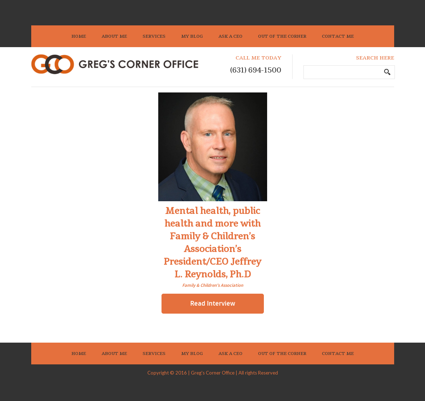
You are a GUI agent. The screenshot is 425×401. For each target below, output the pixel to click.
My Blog (192, 36)
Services (154, 36)
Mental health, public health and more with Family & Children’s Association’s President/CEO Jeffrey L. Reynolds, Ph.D (212, 243)
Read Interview (212, 303)
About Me (114, 36)
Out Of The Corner (282, 36)
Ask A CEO (230, 36)
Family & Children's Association (212, 285)
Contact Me (338, 36)
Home (78, 36)
